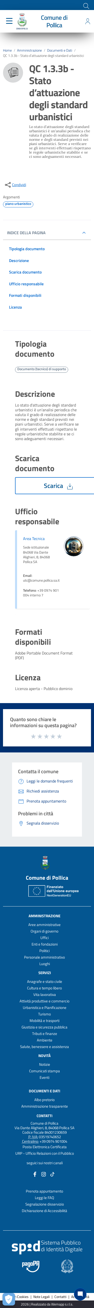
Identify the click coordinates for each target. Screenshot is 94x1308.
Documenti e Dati (59, 50)
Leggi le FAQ (44, 1198)
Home (7, 50)
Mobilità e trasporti (44, 1020)
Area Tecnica (34, 539)
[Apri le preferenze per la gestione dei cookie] (9, 1299)
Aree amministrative (44, 925)
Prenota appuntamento (44, 1191)
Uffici (44, 938)
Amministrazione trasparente (44, 1106)
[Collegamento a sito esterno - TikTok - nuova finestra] (52, 1174)
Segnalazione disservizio (44, 1204)
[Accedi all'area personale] (87, 21)
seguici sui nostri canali (45, 1163)
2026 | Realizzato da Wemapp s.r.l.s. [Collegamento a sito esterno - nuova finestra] (47, 1304)
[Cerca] (86, 6)
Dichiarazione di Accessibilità (44, 1211)
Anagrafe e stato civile (44, 981)
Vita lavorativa (44, 994)
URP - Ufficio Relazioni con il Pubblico (44, 1153)
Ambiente (44, 1040)
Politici (44, 951)
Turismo (44, 1014)
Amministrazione (29, 50)
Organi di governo (44, 931)
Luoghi (44, 964)
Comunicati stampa (44, 1071)
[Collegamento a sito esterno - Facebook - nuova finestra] (35, 1174)
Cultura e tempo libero (44, 988)
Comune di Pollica (54, 21)
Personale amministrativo (44, 957)
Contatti (44, 1115)
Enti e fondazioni (45, 944)
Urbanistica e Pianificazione (44, 1007)
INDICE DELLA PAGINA (28, 233)
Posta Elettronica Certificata (45, 1147)
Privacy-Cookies (17, 1297)
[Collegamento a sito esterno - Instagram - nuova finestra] (44, 1174)
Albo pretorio (44, 1100)
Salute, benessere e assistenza (44, 1047)
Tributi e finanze (44, 1033)
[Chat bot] (80, 1294)
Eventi (44, 1077)
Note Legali (41, 1297)
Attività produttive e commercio (44, 1001)
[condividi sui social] (15, 185)
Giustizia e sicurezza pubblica (44, 1027)
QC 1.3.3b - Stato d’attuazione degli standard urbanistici (43, 55)
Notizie (44, 1064)
